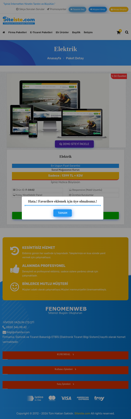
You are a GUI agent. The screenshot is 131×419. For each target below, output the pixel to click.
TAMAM (62, 213)
